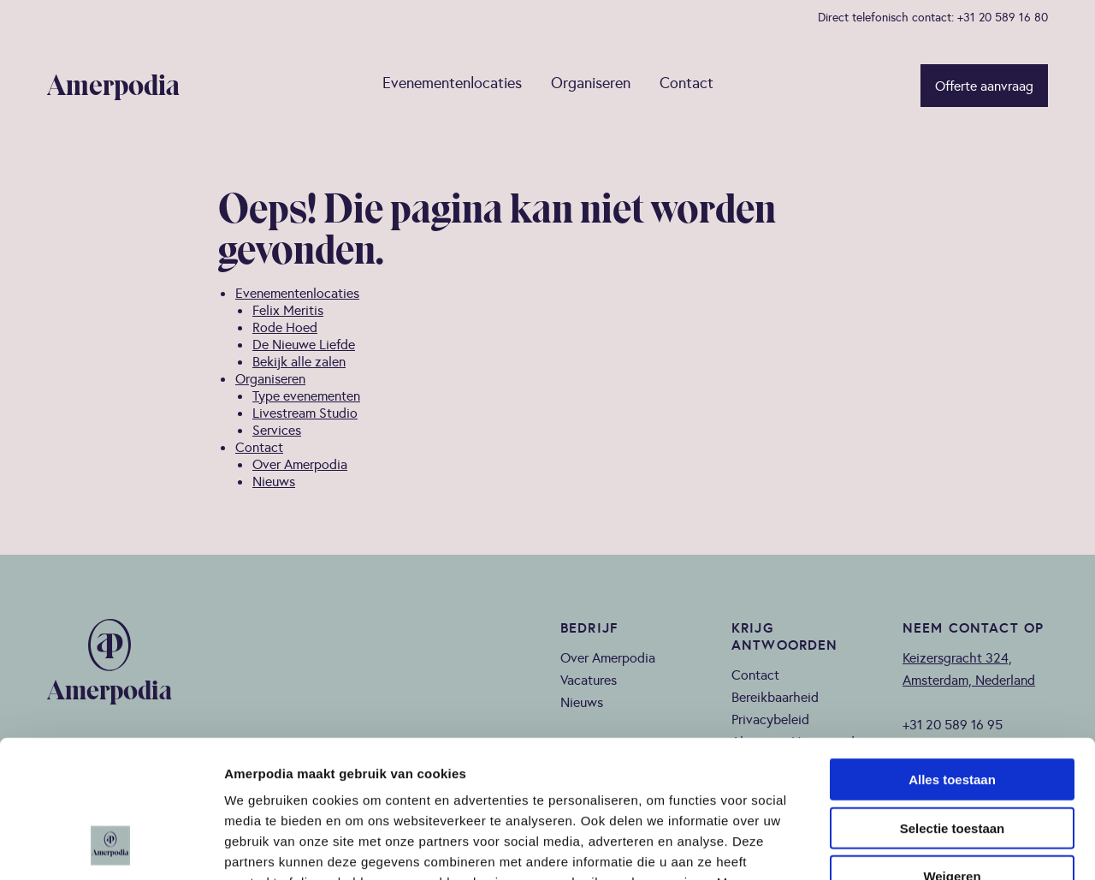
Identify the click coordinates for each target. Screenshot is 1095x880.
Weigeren (951, 750)
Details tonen (924, 846)
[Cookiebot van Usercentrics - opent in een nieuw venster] (111, 846)
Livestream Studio (305, 412)
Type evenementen (306, 395)
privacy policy (427, 777)
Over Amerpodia (299, 464)
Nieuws (273, 481)
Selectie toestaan (952, 702)
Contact (686, 83)
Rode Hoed (284, 327)
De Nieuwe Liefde (303, 344)
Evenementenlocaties (452, 83)
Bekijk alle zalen (299, 361)
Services (276, 429)
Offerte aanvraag (984, 85)
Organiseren (590, 83)
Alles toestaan (952, 653)
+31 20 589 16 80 (1002, 17)
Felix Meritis (287, 309)
